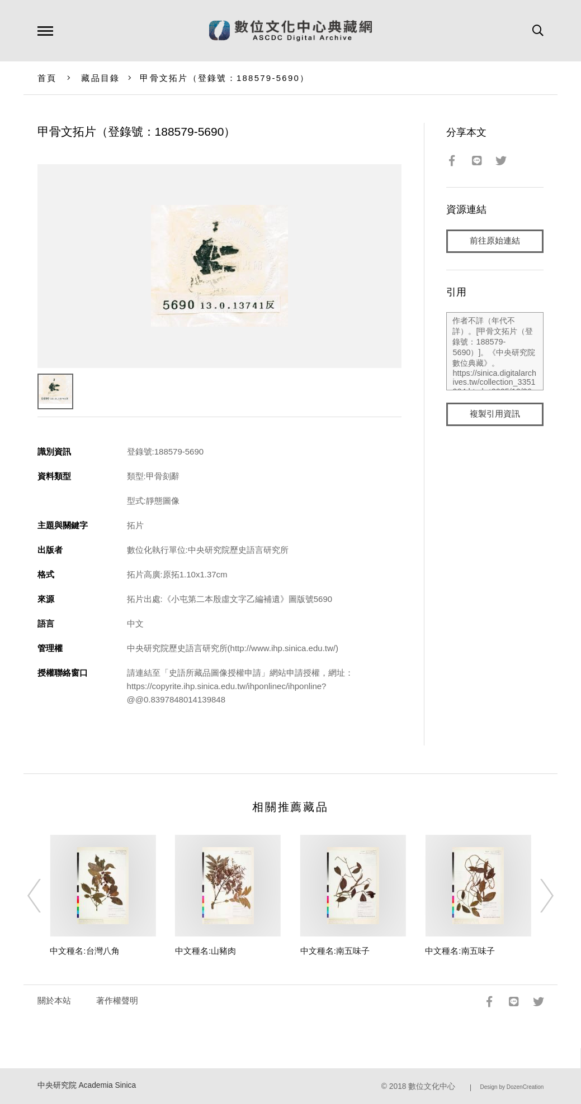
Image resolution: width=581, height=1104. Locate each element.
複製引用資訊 (495, 414)
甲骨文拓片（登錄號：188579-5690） (224, 78)
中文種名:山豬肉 (205, 950)
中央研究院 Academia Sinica (86, 1085)
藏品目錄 (100, 78)
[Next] (537, 896)
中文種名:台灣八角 (84, 950)
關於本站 (54, 1000)
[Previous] (44, 896)
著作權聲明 (117, 1000)
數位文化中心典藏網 (290, 30)
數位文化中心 (431, 1086)
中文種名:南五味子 (335, 950)
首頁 (47, 78)
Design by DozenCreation (512, 1087)
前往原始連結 (495, 241)
